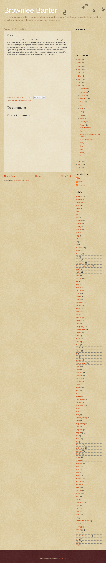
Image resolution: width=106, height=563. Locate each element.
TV (77, 518)
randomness (80, 448)
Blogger (63, 558)
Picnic (78, 411)
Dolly (77, 284)
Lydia (77, 366)
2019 (80, 66)
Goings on (79, 327)
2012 (80, 161)
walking (78, 527)
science (78, 460)
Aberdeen (79, 196)
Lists (77, 357)
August (82, 102)
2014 (80, 83)
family (78, 308)
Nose (81, 146)
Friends (78, 311)
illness (78, 345)
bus (77, 239)
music (78, 384)
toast (77, 499)
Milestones (79, 375)
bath (77, 211)
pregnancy (79, 430)
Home (38, 176)
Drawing (78, 287)
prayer (78, 427)
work (77, 539)
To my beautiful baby (86, 139)
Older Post (66, 176)
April (81, 115)
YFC (77, 545)
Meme (78, 369)
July (81, 105)
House (78, 339)
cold (77, 257)
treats (77, 515)
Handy (81, 143)
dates (77, 275)
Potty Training (80, 424)
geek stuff (79, 320)
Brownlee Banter (30, 10)
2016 (80, 76)
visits (77, 524)
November (83, 92)
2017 (80, 73)
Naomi (78, 387)
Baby (77, 205)
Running (78, 454)
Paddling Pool (80, 405)
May (81, 112)
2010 (80, 168)
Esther (78, 299)
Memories (79, 372)
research (79, 451)
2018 (80, 69)
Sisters (78, 466)
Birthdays (79, 220)
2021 (80, 59)
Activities (79, 199)
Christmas (82, 156)
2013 (80, 86)
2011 (80, 164)
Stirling (78, 475)
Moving (78, 381)
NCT (77, 393)
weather (78, 533)
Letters (78, 351)
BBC (77, 214)
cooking (78, 260)
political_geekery (81, 417)
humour (78, 342)
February (83, 122)
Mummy (82, 153)
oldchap (80, 182)
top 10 (78, 505)
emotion (78, 296)
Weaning (79, 530)
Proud (78, 436)
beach (78, 217)
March (82, 118)
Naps (77, 390)
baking (78, 208)
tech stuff (79, 493)
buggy (78, 236)
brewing (78, 226)
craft (77, 269)
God (77, 324)
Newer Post (9, 176)
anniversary (80, 202)
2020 (80, 63)
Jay (79, 178)
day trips (78, 278)
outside (78, 402)
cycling (78, 272)
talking (78, 487)
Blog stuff (79, 223)
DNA (77, 281)
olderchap (81, 185)
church (78, 251)
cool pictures (80, 263)
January (83, 125)
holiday (78, 333)
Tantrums (79, 490)
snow (77, 472)
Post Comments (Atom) (22, 181)
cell (77, 245)
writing (78, 542)
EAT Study (79, 290)
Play (19, 100)
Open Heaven (80, 399)
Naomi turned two (85, 128)
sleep (77, 469)
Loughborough (81, 363)
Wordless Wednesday (83, 536)
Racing (78, 439)
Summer (78, 478)
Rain (77, 442)
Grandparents (80, 330)
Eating (78, 293)
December (83, 89)
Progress (24, 100)
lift (76, 354)
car (77, 242)
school (78, 457)
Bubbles (78, 233)
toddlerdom (79, 502)
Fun (77, 314)
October (83, 95)
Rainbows (79, 445)
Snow (81, 149)
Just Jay (78, 348)
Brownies (79, 229)
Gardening (79, 317)
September (84, 98)
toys (29, 100)
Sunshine (79, 481)
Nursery (78, 396)
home (77, 336)
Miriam (14, 100)
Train (77, 512)
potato (78, 421)
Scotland (79, 463)
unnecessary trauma (83, 521)
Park (77, 408)
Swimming (79, 484)
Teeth (77, 496)
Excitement (79, 302)
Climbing (79, 254)
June (82, 108)
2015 (80, 79)
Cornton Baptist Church (84, 266)
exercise (78, 305)
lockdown (79, 360)
